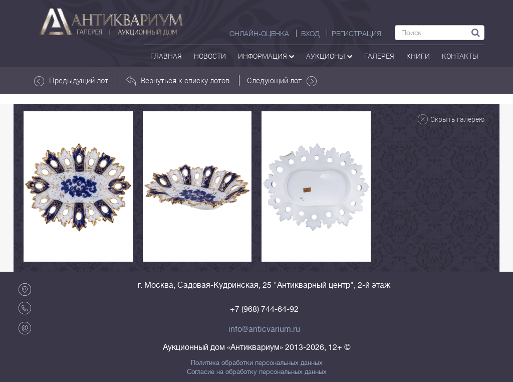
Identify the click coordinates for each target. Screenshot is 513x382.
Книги (418, 56)
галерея (379, 56)
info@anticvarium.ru (264, 329)
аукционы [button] (329, 56)
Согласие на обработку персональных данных (257, 371)
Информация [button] (266, 56)
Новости (210, 56)
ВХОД (310, 34)
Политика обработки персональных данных (257, 362)
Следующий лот (282, 80)
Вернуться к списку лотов (177, 80)
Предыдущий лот (71, 80)
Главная (166, 56)
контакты (460, 56)
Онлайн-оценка (259, 34)
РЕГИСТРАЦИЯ (356, 34)
